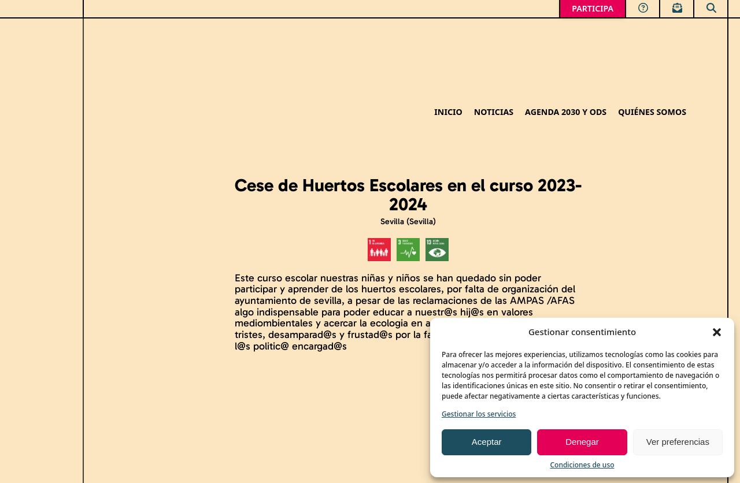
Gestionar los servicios (479, 414)
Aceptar (487, 442)
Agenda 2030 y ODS (565, 112)
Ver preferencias (677, 442)
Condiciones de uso (582, 465)
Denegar (582, 442)
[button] (717, 332)
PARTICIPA (592, 8)
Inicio (448, 112)
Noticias (493, 112)
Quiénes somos (652, 112)
